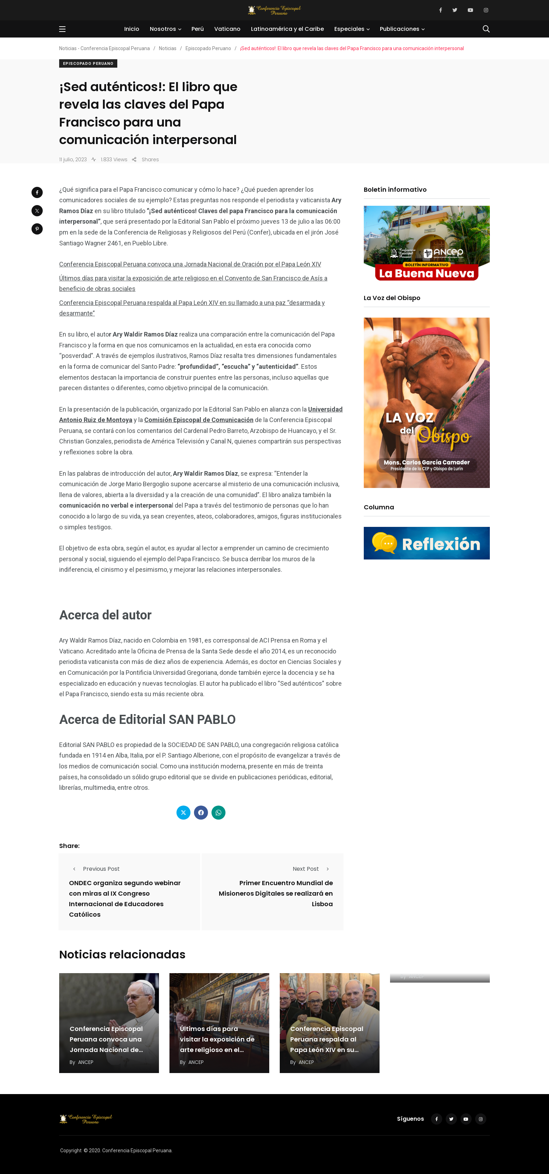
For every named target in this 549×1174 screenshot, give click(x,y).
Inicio (131, 29)
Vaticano (227, 29)
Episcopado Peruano (88, 63)
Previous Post (94, 869)
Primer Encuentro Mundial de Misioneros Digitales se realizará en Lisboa (276, 893)
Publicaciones (399, 29)
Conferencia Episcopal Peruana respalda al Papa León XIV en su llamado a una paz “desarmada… (326, 1049)
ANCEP (85, 1062)
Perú (198, 29)
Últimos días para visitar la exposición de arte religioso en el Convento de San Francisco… (217, 1049)
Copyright (71, 1150)
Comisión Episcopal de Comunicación (198, 419)
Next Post (313, 869)
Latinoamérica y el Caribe (287, 29)
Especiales (349, 29)
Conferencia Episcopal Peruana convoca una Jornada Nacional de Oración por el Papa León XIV (190, 264)
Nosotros (163, 29)
